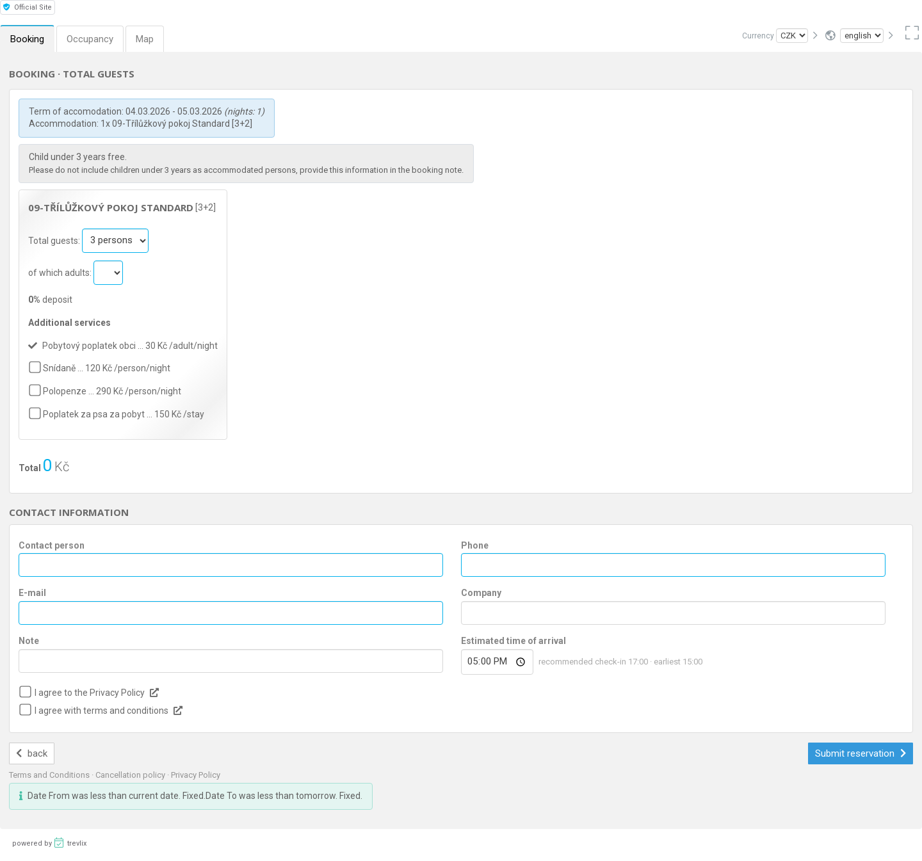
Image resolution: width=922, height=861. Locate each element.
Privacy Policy (195, 775)
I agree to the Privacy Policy (90, 693)
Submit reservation (860, 753)
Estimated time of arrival (513, 641)
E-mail (32, 593)
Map (145, 39)
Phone (475, 545)
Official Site (27, 7)
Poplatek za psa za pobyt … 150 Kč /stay (123, 414)
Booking (27, 39)
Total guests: (55, 240)
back (31, 753)
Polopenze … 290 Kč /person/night (112, 391)
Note (29, 641)
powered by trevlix (49, 842)
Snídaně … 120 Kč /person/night (106, 368)
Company (481, 593)
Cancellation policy (131, 775)
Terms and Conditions (50, 775)
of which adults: (60, 272)
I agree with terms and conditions (101, 710)
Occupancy (90, 39)
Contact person (52, 545)
